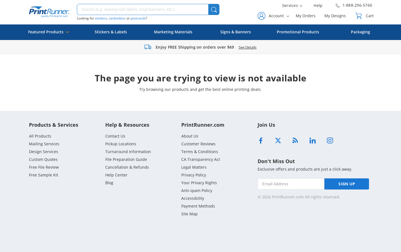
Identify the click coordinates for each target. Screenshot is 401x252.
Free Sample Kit (43, 175)
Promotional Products (298, 31)
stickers (101, 18)
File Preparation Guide (126, 159)
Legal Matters (194, 167)
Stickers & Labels (111, 31)
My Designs (335, 15)
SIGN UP (346, 183)
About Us (189, 136)
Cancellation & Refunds (127, 167)
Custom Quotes (43, 159)
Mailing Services (44, 143)
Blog (109, 182)
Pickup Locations (120, 143)
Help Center (116, 175)
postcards (138, 18)
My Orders (306, 15)
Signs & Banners (235, 31)
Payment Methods (198, 206)
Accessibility (192, 198)
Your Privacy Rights (199, 182)
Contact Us (115, 136)
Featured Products (48, 34)
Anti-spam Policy (196, 190)
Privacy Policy (193, 175)
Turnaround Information (128, 151)
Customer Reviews (198, 143)
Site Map (189, 213)
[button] (213, 9)
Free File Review (44, 167)
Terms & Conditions (199, 151)
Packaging (360, 31)
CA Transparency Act (200, 159)
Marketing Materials (173, 31)
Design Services (43, 151)
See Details (247, 47)
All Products (40, 136)
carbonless (117, 18)
